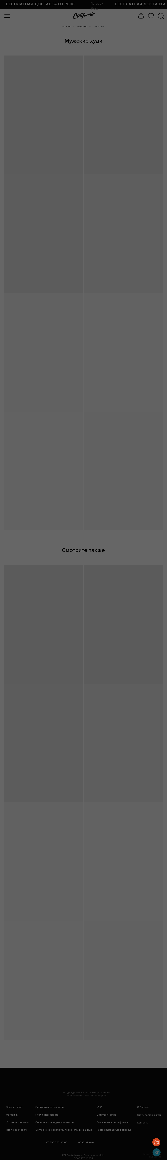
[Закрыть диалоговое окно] (161, 5)
